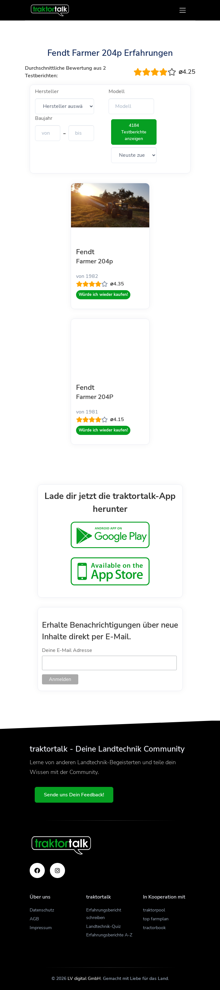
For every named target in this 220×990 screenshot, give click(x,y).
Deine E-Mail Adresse (67, 650)
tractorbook (154, 928)
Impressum (41, 928)
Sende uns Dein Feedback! (74, 794)
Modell (117, 91)
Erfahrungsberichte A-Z (109, 935)
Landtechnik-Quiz (103, 926)
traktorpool (154, 910)
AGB (34, 919)
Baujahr (43, 118)
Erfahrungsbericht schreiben (103, 914)
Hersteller (47, 91)
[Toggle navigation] (183, 10)
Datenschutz (42, 910)
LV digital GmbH (84, 978)
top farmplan (156, 919)
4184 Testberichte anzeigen (133, 132)
